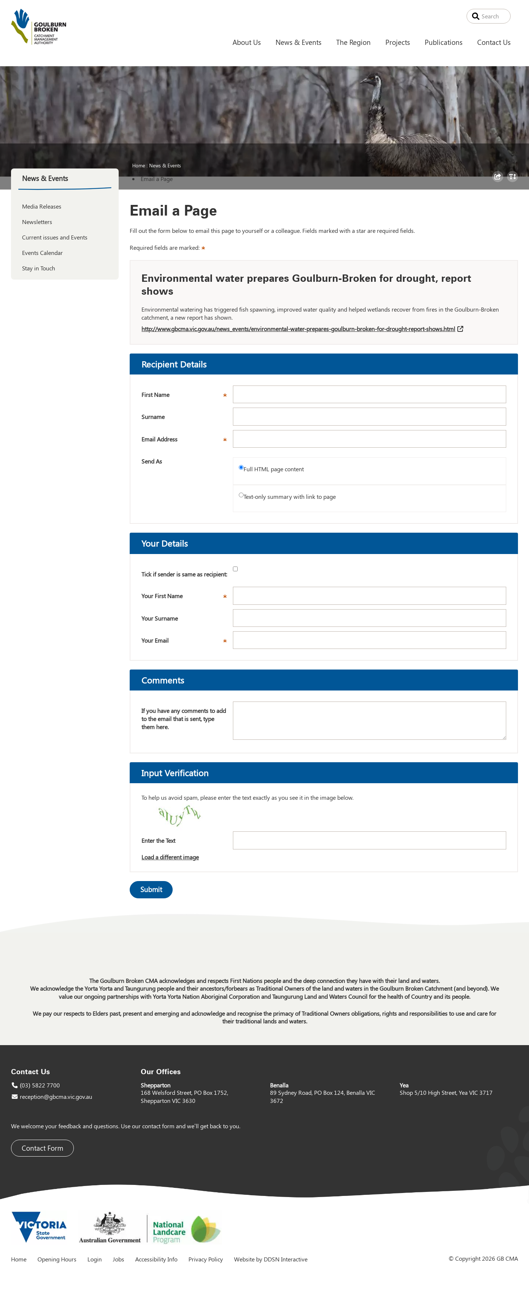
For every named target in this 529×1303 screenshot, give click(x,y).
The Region (353, 42)
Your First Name (187, 598)
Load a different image (170, 857)
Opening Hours (56, 1259)
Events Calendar (42, 252)
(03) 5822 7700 (40, 1085)
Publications (444, 42)
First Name (187, 397)
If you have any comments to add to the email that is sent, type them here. (183, 718)
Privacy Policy (205, 1259)
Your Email (187, 642)
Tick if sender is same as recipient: (184, 574)
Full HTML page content (274, 469)
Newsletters (37, 222)
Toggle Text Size (513, 181)
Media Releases (41, 206)
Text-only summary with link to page (290, 496)
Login (94, 1259)
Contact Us (494, 42)
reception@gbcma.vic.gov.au (56, 1096)
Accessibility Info (156, 1259)
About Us (247, 42)
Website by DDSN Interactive (270, 1259)
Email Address (187, 441)
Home (138, 165)
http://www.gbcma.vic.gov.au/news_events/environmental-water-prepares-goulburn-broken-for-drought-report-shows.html (298, 329)
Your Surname (159, 618)
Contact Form (42, 1148)
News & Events (298, 42)
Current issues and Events (54, 237)
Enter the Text (158, 840)
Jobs (118, 1259)
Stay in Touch (38, 268)
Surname (153, 416)
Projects (397, 42)
